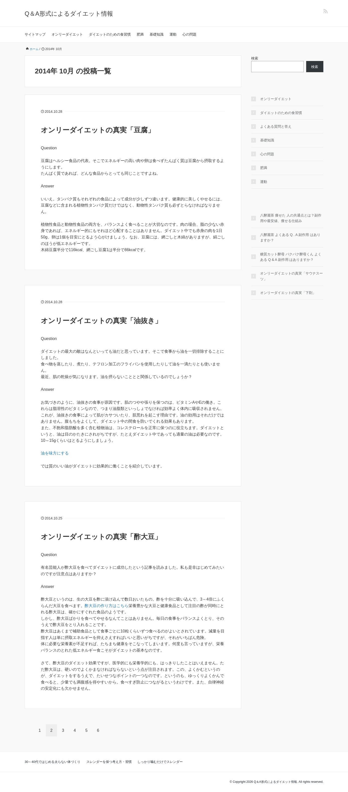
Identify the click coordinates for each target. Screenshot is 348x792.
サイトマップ (35, 34)
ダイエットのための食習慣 (110, 34)
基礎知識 (157, 34)
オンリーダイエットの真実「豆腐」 (98, 130)
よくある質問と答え (275, 126)
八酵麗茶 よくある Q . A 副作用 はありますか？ (290, 237)
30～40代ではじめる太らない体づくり (52, 762)
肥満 (140, 34)
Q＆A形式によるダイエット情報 (69, 13)
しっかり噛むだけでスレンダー (160, 762)
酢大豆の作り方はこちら (106, 606)
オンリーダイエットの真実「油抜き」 (101, 321)
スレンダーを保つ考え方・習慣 (109, 762)
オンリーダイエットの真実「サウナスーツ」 (291, 276)
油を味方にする (55, 453)
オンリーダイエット (67, 34)
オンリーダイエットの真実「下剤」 (288, 293)
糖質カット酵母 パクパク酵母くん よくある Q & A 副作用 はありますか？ (290, 257)
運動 (173, 34)
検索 (254, 58)
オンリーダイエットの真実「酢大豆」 (101, 537)
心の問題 (189, 34)
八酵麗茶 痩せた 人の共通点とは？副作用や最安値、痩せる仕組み (290, 218)
